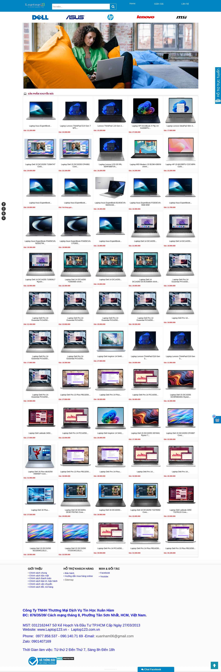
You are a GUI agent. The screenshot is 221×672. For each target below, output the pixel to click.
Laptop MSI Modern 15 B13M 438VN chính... (145, 165)
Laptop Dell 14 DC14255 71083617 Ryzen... (40, 280)
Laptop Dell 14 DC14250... (110, 279)
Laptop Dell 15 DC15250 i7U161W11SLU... (75, 549)
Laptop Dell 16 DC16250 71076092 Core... (145, 511)
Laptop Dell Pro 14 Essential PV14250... (180, 280)
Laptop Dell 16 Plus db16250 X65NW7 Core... (40, 473)
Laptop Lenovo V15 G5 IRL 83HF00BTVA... (110, 165)
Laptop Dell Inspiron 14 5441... (110, 433)
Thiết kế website (106, 669)
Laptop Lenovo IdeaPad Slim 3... (180, 126)
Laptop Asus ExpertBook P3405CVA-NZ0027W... (40, 242)
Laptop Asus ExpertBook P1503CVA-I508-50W (145, 204)
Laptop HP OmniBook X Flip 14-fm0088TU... (145, 127)
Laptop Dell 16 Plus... (40, 510)
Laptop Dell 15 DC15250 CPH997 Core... (180, 434)
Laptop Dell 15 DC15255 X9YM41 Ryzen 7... (145, 434)
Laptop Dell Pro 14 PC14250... (145, 395)
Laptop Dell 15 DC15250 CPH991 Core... (75, 165)
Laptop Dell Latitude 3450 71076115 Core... (180, 511)
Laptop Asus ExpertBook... (40, 126)
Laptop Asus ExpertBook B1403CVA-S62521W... (110, 204)
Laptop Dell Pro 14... (180, 318)
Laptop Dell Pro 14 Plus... (110, 395)
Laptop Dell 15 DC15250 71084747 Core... (40, 165)
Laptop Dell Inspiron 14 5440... (110, 356)
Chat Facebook (151, 669)
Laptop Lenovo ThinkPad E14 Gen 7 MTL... (75, 127)
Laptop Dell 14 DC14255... (145, 241)
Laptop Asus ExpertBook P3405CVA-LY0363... (75, 242)
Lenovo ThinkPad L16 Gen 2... (110, 126)
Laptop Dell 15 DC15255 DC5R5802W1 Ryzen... (180, 396)
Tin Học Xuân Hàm (114, 669)
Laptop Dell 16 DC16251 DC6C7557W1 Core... (75, 511)
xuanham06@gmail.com (115, 636)
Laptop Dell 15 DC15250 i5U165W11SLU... (40, 549)
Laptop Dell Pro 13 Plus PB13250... (75, 395)
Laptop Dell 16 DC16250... (110, 510)
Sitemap (69, 580)
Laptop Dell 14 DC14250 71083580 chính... (75, 280)
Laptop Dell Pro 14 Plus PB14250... (145, 548)
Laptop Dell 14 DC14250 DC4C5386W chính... (145, 280)
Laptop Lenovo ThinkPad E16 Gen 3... (145, 357)
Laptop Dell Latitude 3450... (40, 433)
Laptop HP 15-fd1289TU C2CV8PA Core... (180, 165)
